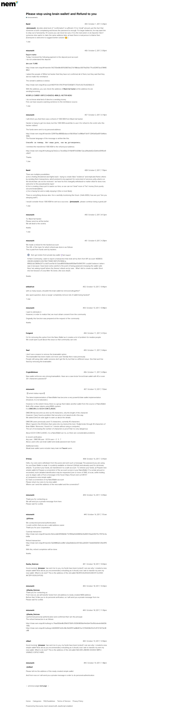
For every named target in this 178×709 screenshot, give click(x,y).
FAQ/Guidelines (49, 701)
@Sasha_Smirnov (33, 590)
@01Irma (29, 518)
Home (28, 701)
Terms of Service (63, 701)
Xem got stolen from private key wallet (45, 255)
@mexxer (41, 568)
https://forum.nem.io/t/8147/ (76, 475)
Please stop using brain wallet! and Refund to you (61, 14)
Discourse (39, 706)
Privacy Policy (78, 701)
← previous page (32, 686)
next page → (44, 686)
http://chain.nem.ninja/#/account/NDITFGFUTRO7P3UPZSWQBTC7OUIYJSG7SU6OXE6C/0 (60, 85)
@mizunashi (31, 28)
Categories (37, 701)
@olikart (29, 667)
